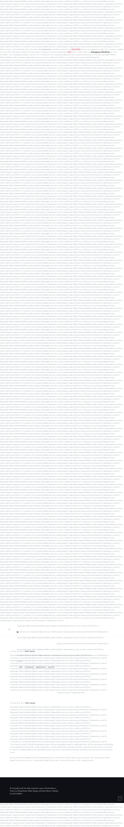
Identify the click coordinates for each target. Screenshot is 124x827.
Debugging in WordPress (100, 52)
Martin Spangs (30, 651)
